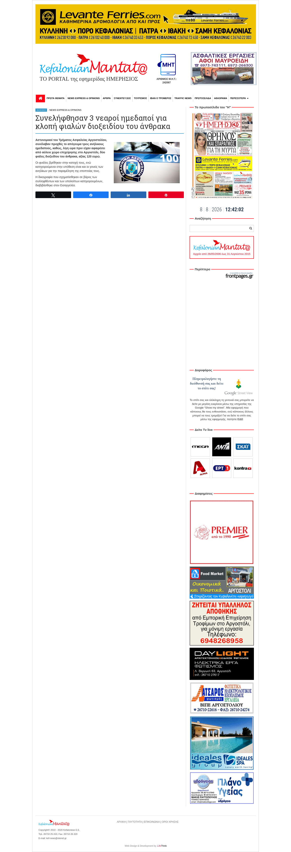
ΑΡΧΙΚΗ (121, 821)
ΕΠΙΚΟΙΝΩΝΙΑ (152, 821)
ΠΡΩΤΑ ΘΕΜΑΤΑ (56, 98)
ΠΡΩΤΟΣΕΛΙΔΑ (203, 98)
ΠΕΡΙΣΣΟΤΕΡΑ (239, 98)
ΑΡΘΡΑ (107, 98)
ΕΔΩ (240, 419)
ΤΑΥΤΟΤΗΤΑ (135, 821)
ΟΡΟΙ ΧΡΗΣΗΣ (170, 821)
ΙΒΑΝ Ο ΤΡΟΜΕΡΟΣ (160, 98)
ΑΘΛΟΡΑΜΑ (220, 98)
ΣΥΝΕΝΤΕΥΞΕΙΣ (122, 98)
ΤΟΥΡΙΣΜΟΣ (140, 98)
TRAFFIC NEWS (182, 98)
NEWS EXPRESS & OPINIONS (84, 98)
